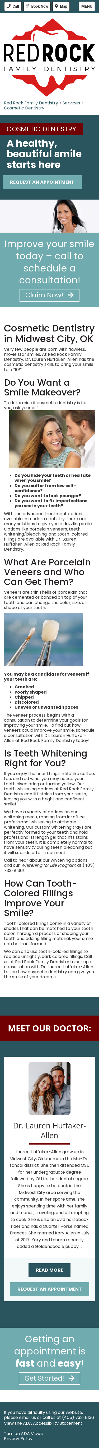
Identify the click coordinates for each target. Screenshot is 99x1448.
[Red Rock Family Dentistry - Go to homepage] (49, 57)
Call (16, 6)
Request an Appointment (49, 1289)
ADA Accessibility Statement (52, 1423)
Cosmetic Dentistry (24, 108)
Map (63, 6)
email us (27, 1417)
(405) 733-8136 (78, 1417)
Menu (86, 6)
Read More (49, 1270)
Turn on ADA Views (23, 1434)
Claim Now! (49, 295)
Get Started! (50, 1378)
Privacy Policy (18, 1439)
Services (71, 103)
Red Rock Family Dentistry (31, 103)
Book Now (39, 6)
